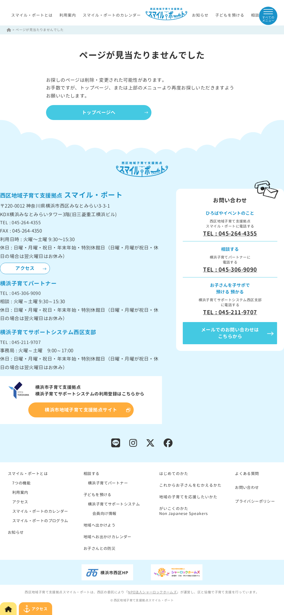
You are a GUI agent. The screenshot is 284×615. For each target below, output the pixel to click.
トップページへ (99, 112)
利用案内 (67, 15)
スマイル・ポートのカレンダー (112, 15)
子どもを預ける (229, 15)
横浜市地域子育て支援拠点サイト (81, 410)
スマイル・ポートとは (32, 15)
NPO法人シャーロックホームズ (152, 592)
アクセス (25, 268)
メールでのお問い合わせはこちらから (230, 333)
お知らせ (200, 15)
